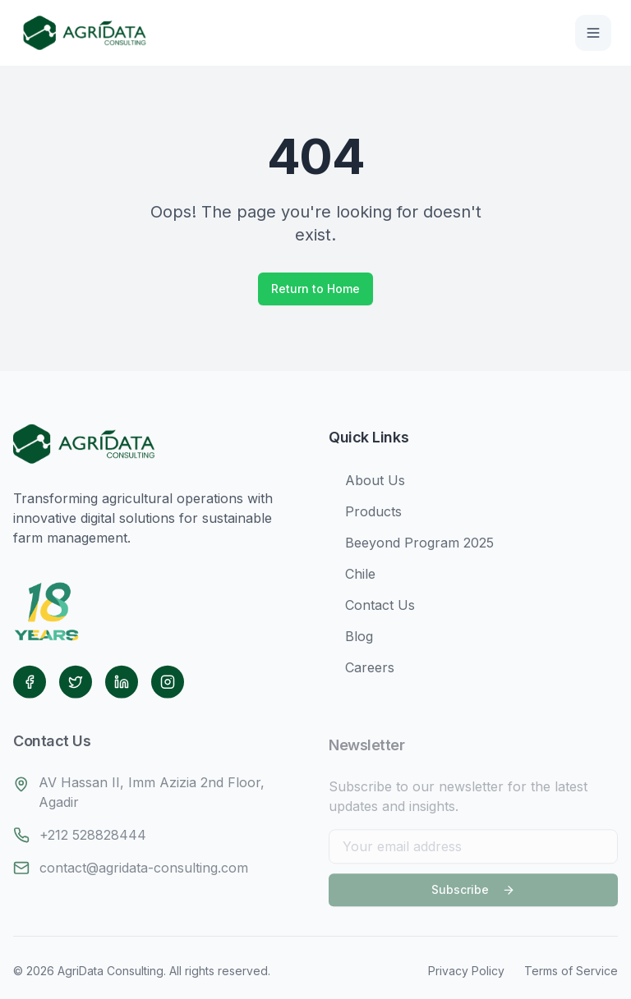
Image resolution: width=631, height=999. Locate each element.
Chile (352, 578)
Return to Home (315, 289)
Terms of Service (571, 971)
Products (365, 515)
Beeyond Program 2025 (411, 546)
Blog (351, 640)
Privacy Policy (466, 971)
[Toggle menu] (593, 33)
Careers (361, 671)
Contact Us (372, 609)
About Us (367, 484)
